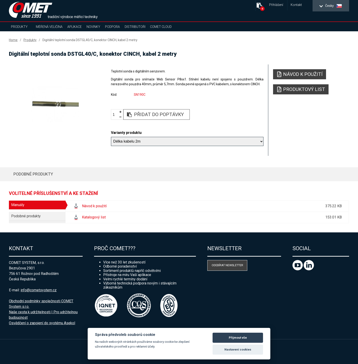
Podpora (112, 27)
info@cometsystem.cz (39, 290)
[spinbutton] (115, 114)
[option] (55, 104)
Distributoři (135, 27)
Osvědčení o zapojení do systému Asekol (42, 323)
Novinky (93, 27)
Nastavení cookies (237, 349)
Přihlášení (276, 5)
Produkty (19, 27)
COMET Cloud (161, 27)
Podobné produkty (33, 174)
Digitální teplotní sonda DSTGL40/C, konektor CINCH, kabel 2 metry (89, 40)
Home (13, 40)
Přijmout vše (238, 337)
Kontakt (296, 5)
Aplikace (74, 27)
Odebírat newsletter (227, 265)
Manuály (17, 205)
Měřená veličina (49, 27)
